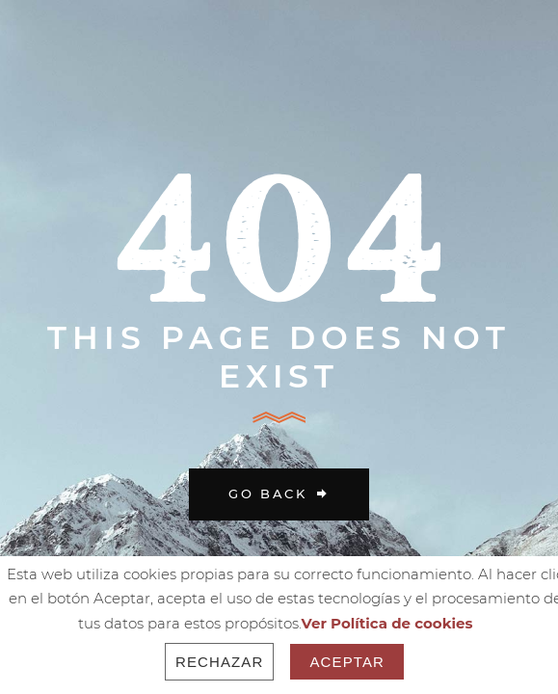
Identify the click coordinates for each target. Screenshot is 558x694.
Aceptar (347, 662)
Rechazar (219, 662)
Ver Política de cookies (387, 623)
